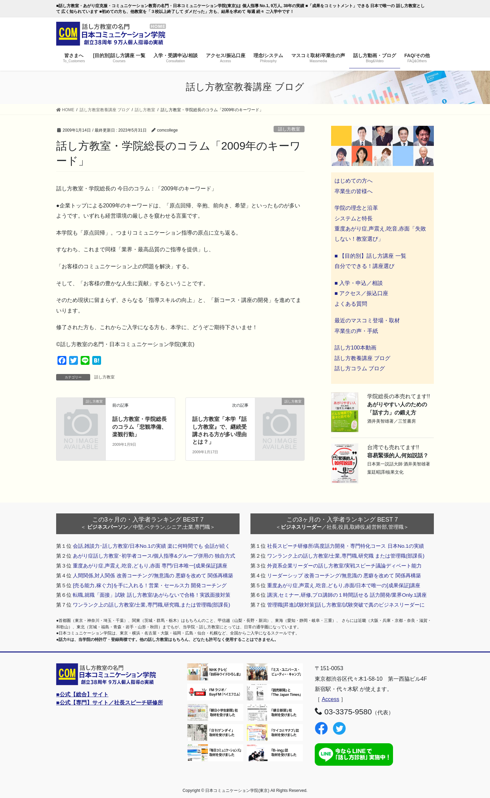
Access (330, 699)
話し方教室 (289, 129)
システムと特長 (353, 218)
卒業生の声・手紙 (356, 331)
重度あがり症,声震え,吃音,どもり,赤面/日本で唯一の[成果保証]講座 (343, 585)
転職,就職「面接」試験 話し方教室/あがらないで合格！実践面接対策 (151, 595)
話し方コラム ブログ (359, 368)
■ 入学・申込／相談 (358, 283)
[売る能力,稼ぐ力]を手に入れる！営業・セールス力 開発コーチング (150, 585)
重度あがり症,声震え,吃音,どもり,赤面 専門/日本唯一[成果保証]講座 (150, 565)
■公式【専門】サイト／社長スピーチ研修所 (109, 703)
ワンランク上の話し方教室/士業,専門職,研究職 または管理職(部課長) (345, 556)
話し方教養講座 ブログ (362, 358)
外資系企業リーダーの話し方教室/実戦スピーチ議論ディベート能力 (344, 565)
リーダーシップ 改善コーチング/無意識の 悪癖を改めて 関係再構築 (344, 575)
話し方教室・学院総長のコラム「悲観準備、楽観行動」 (139, 426)
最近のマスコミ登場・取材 (367, 320)
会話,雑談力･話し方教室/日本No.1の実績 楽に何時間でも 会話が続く (151, 546)
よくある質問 (350, 304)
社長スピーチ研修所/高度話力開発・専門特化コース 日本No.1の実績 (345, 546)
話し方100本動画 (355, 348)
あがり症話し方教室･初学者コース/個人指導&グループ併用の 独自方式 (154, 556)
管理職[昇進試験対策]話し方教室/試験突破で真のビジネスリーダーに (346, 605)
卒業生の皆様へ (353, 191)
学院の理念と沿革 (356, 208)
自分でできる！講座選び (364, 266)
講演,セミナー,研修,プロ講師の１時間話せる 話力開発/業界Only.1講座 (347, 595)
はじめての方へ (353, 181)
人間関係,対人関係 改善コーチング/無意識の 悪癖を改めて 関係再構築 (153, 575)
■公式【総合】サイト (82, 694)
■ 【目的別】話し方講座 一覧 (370, 256)
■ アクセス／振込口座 (361, 293)
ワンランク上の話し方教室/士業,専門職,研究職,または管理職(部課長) (151, 605)
